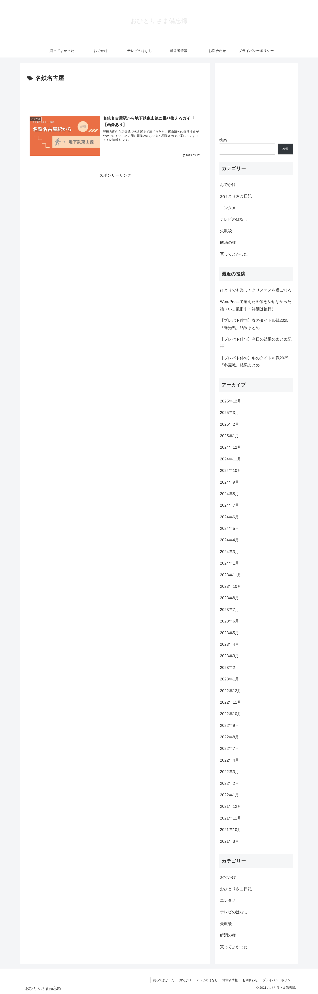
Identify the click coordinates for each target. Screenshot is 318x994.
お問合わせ (250, 980)
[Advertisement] (115, 95)
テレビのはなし (207, 980)
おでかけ (185, 980)
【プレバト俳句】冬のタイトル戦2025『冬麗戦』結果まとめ (254, 361)
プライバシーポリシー (278, 980)
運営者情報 (230, 980)
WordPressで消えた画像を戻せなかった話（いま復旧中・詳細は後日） (255, 305)
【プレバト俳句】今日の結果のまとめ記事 (256, 343)
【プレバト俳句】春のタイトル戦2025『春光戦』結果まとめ (254, 324)
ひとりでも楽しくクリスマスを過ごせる (256, 290)
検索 (223, 140)
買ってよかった (163, 980)
